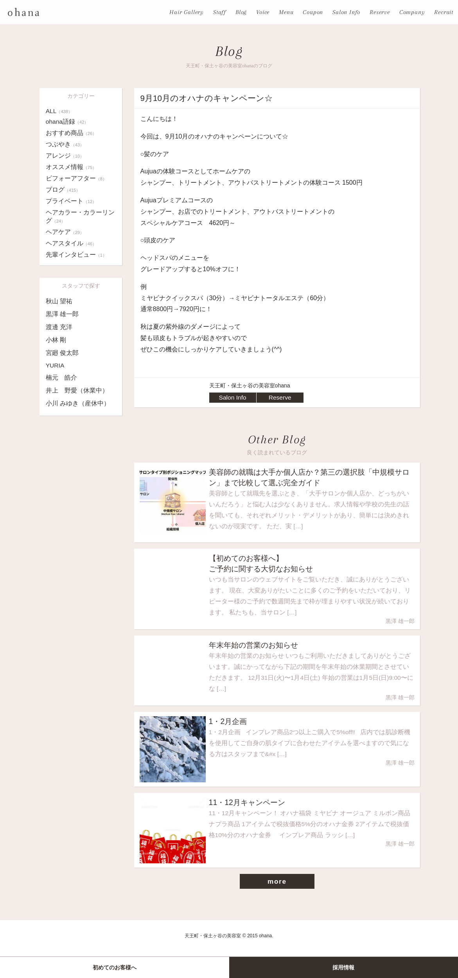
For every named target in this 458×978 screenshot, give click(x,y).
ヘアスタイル (71, 243)
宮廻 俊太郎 (62, 352)
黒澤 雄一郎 (62, 314)
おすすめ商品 (71, 133)
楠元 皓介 (61, 377)
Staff (219, 12)
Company (412, 12)
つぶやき (65, 144)
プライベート (71, 201)
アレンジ (65, 155)
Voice (262, 12)
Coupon (313, 12)
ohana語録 (67, 121)
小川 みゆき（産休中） (78, 403)
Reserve (380, 12)
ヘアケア (65, 232)
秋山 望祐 (59, 301)
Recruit (443, 12)
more (277, 889)
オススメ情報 (71, 167)
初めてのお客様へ (115, 967)
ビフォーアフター (76, 178)
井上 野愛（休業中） (77, 390)
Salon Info (346, 12)
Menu (286, 12)
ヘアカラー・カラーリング (80, 216)
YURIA (55, 365)
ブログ (63, 189)
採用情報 (343, 967)
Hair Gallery (186, 12)
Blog (241, 12)
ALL (59, 111)
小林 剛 (56, 340)
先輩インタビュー (76, 254)
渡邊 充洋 (59, 327)
